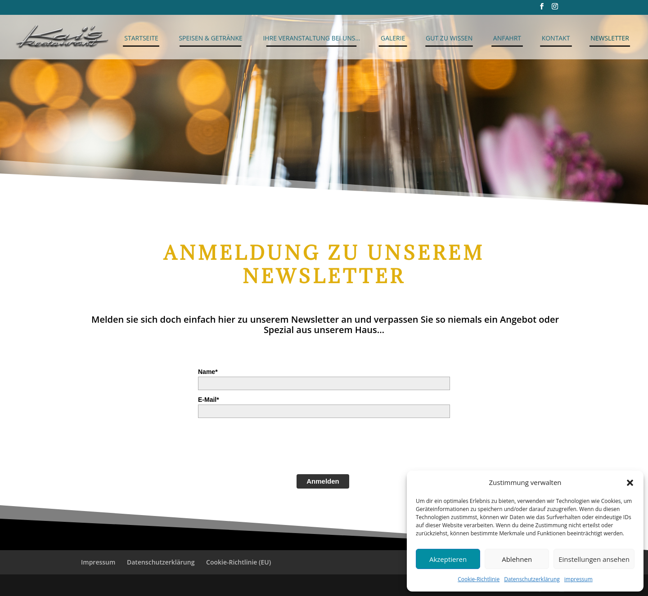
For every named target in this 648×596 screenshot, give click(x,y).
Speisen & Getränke (210, 38)
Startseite (141, 38)
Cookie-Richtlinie (479, 579)
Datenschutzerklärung (532, 579)
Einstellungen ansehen (594, 559)
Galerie (393, 38)
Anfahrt (507, 38)
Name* (208, 371)
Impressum (98, 562)
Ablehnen (517, 559)
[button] (630, 482)
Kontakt (556, 38)
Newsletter (609, 38)
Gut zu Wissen (449, 38)
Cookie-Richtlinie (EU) (238, 562)
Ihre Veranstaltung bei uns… (311, 38)
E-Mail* (208, 399)
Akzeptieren (448, 559)
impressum (578, 579)
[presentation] (266, 445)
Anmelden (322, 481)
